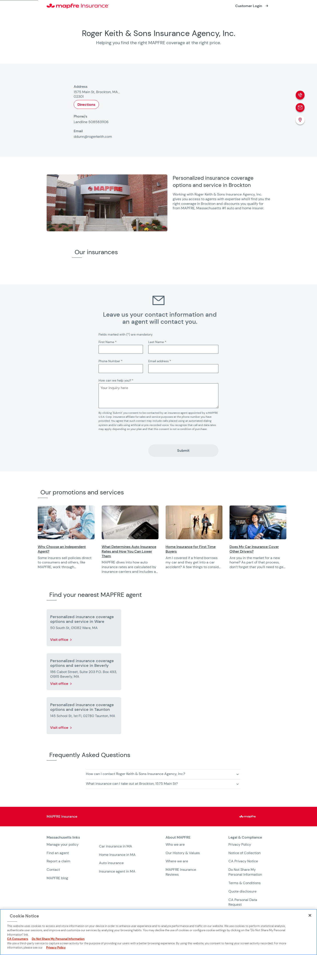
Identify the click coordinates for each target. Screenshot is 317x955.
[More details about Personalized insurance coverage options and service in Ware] (84, 629)
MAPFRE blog (57, 878)
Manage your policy (63, 844)
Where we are (177, 861)
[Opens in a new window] (252, 6)
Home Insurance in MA (117, 854)
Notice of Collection (244, 853)
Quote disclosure (242, 891)
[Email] (300, 107)
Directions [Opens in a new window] (86, 104)
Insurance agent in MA (117, 871)
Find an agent (58, 853)
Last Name (157, 342)
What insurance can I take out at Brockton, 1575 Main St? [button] (132, 783)
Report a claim (58, 861)
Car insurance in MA (115, 846)
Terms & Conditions (244, 883)
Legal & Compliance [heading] (245, 837)
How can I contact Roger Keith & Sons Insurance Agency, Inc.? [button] (135, 773)
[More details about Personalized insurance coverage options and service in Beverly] (84, 673)
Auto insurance (111, 863)
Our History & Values (183, 853)
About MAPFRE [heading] (178, 837)
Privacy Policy (239, 844)
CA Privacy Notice (243, 861)
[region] (177, 542)
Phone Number (111, 361)
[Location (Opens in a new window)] (300, 120)
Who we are (175, 844)
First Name (108, 342)
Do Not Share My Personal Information (245, 872)
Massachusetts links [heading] (63, 837)
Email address (159, 361)
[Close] (310, 915)
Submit (183, 450)
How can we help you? (116, 380)
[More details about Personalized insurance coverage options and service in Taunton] (84, 717)
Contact (53, 869)
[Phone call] (300, 95)
